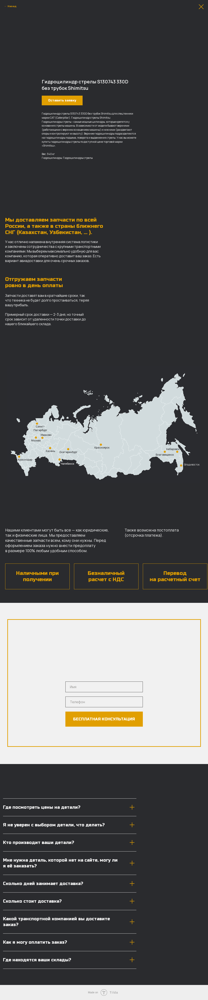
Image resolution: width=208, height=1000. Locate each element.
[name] (104, 686)
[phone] (104, 702)
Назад (12, 6)
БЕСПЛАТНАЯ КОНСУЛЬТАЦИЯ (104, 719)
